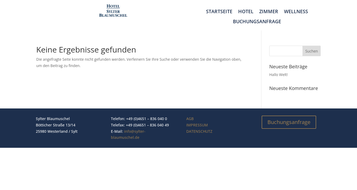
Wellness (296, 12)
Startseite (219, 12)
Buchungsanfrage (257, 22)
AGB (190, 118)
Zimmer (268, 12)
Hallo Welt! (278, 74)
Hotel (245, 12)
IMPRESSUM (197, 124)
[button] (11, 178)
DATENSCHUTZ (199, 131)
